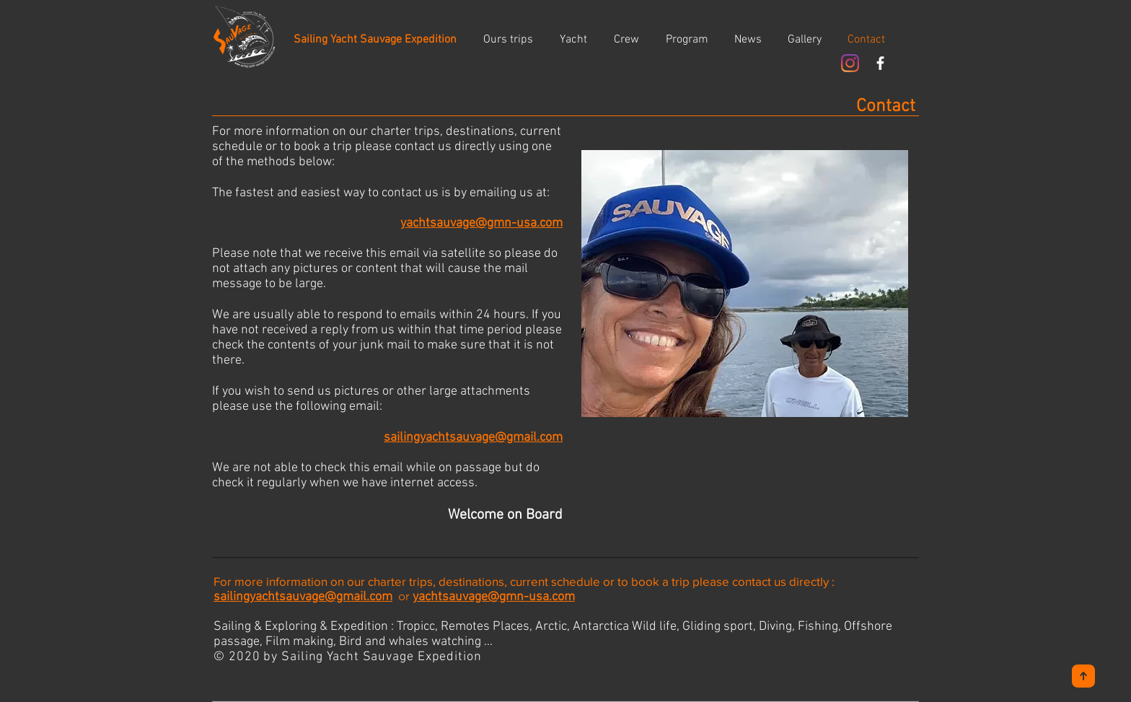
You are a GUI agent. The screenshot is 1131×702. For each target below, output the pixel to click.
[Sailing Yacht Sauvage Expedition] (375, 39)
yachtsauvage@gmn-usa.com (494, 597)
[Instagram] (850, 63)
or (402, 596)
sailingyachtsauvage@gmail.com (303, 597)
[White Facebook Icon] (880, 63)
